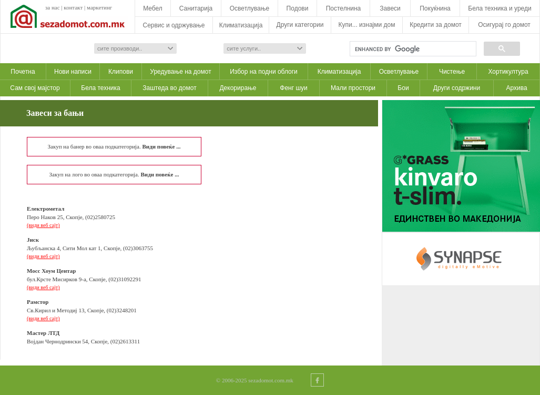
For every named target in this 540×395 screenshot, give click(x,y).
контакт (73, 7)
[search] (412, 49)
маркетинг (99, 7)
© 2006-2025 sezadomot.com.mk (254, 380)
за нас (52, 7)
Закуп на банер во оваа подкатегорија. (114, 146)
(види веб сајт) (43, 225)
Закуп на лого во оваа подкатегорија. (114, 174)
